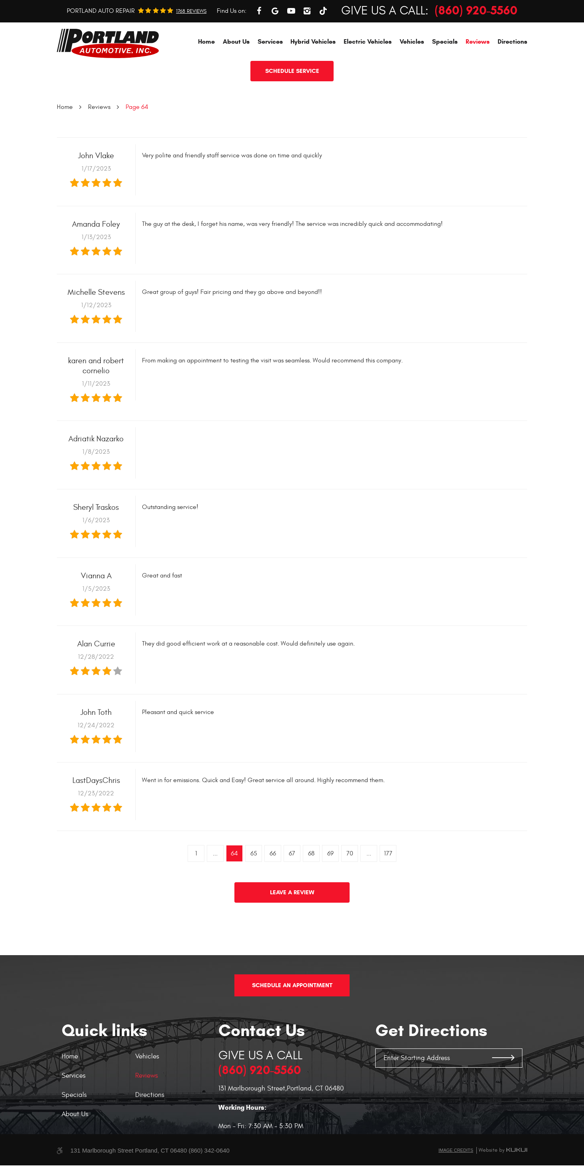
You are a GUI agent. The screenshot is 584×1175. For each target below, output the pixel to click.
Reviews (478, 78)
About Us (236, 78)
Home (206, 78)
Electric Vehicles (368, 78)
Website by (502, 1159)
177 (388, 889)
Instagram (307, 47)
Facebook (259, 47)
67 (292, 889)
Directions (512, 78)
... (215, 889)
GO (503, 1067)
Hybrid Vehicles (313, 78)
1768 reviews (191, 47)
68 (311, 889)
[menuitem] (206, 78)
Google (275, 47)
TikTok (323, 47)
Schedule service (292, 107)
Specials (445, 78)
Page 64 (137, 143)
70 (349, 889)
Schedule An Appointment (292, 994)
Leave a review (292, 928)
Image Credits (455, 1159)
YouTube (291, 47)
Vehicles (412, 78)
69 (330, 889)
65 (253, 889)
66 (273, 889)
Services (270, 78)
